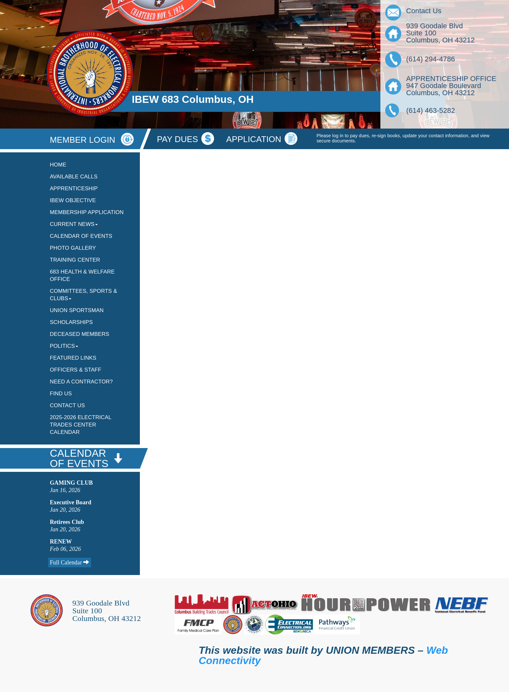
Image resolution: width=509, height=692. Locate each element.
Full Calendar (69, 562)
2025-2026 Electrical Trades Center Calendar (80, 424)
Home (58, 165)
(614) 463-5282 (427, 110)
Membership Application (87, 212)
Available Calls (73, 177)
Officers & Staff (75, 370)
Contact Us (67, 405)
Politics (64, 346)
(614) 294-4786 (430, 59)
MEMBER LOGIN (92, 140)
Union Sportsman (77, 310)
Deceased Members (79, 334)
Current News (74, 224)
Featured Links (73, 358)
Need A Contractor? (81, 382)
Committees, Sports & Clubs (83, 294)
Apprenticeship (74, 188)
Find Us (61, 394)
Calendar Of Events (81, 236)
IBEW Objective (73, 200)
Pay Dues (177, 139)
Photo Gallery (73, 248)
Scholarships (71, 322)
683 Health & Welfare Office (82, 275)
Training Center (75, 260)
